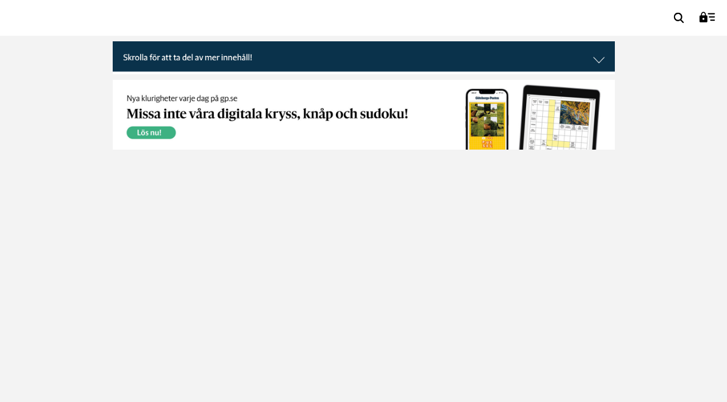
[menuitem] (679, 18)
